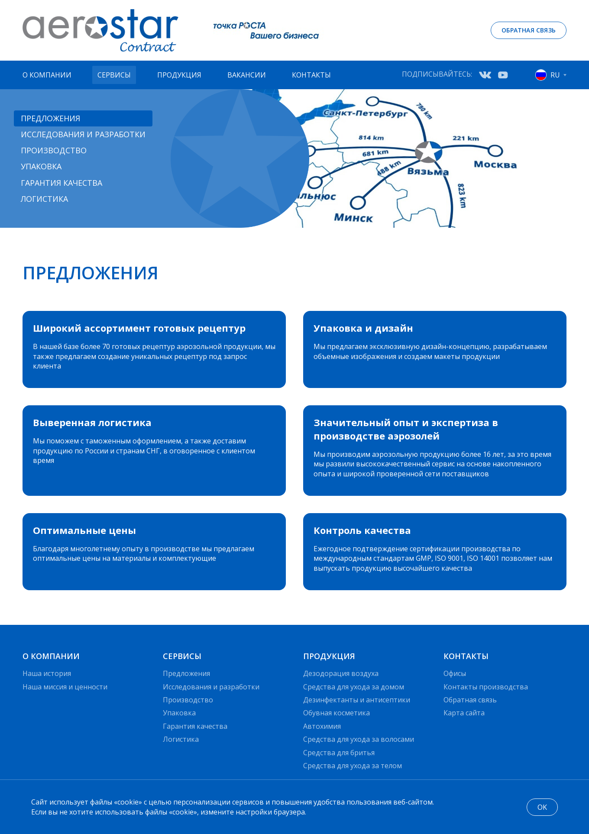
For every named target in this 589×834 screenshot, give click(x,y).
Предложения (50, 118)
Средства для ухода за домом (353, 687)
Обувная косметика (336, 713)
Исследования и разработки (83, 134)
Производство (54, 150)
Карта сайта (464, 713)
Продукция (179, 75)
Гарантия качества (61, 183)
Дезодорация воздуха (341, 673)
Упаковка (41, 166)
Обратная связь (529, 30)
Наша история (47, 673)
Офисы (454, 673)
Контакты (311, 75)
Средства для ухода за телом (352, 765)
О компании (47, 75)
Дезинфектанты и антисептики (356, 700)
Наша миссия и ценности (65, 687)
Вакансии (246, 75)
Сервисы (114, 75)
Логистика (44, 199)
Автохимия (322, 726)
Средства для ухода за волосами (358, 739)
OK (542, 807)
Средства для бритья (339, 752)
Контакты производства (485, 687)
